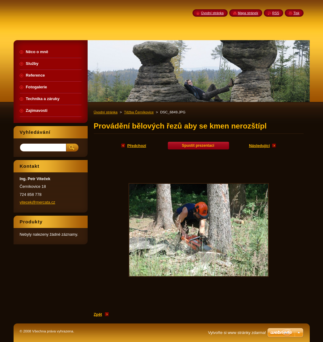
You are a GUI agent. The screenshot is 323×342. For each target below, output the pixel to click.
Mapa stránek (248, 13)
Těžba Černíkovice (139, 112)
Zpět (98, 314)
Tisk (296, 13)
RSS (275, 13)
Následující (259, 145)
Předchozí (136, 145)
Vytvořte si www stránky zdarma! (237, 332)
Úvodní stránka (106, 112)
